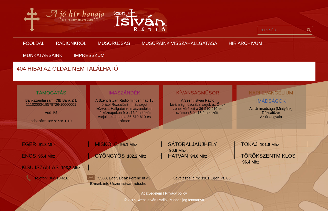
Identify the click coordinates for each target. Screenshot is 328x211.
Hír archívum (245, 43)
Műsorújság (114, 43)
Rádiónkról (71, 43)
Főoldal (34, 43)
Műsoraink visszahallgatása (179, 43)
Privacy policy (176, 193)
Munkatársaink (43, 55)
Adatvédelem (151, 193)
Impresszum (89, 55)
